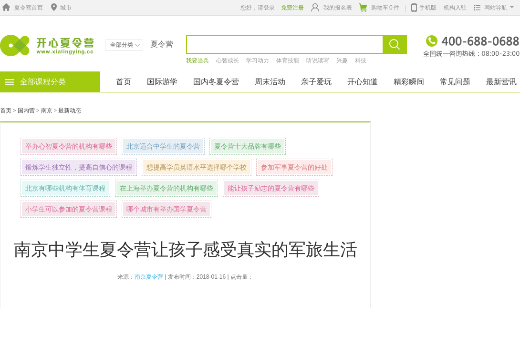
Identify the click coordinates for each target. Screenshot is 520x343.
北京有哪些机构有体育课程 (65, 188)
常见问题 (455, 82)
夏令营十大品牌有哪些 (247, 146)
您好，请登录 (257, 7)
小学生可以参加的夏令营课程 (68, 209)
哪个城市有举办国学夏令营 (166, 209)
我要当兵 (197, 60)
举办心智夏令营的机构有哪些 (68, 146)
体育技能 (287, 60)
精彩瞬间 (409, 82)
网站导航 (492, 7)
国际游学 (162, 82)
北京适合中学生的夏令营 (163, 146)
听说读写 (317, 60)
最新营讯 (501, 82)
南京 (46, 110)
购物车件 (379, 7)
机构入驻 (455, 7)
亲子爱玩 (316, 82)
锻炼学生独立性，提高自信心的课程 (78, 167)
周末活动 (270, 82)
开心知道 (362, 82)
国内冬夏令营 (216, 82)
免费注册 (292, 7)
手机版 (424, 6)
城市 (60, 7)
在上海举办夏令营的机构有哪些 (166, 188)
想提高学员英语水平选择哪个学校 (196, 167)
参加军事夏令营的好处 (294, 167)
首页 (123, 82)
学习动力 (257, 60)
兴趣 (342, 60)
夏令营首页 (21, 7)
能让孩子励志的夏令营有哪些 (271, 188)
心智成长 (227, 60)
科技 (360, 60)
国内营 (26, 110)
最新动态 (69, 110)
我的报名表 (331, 7)
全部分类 (125, 44)
